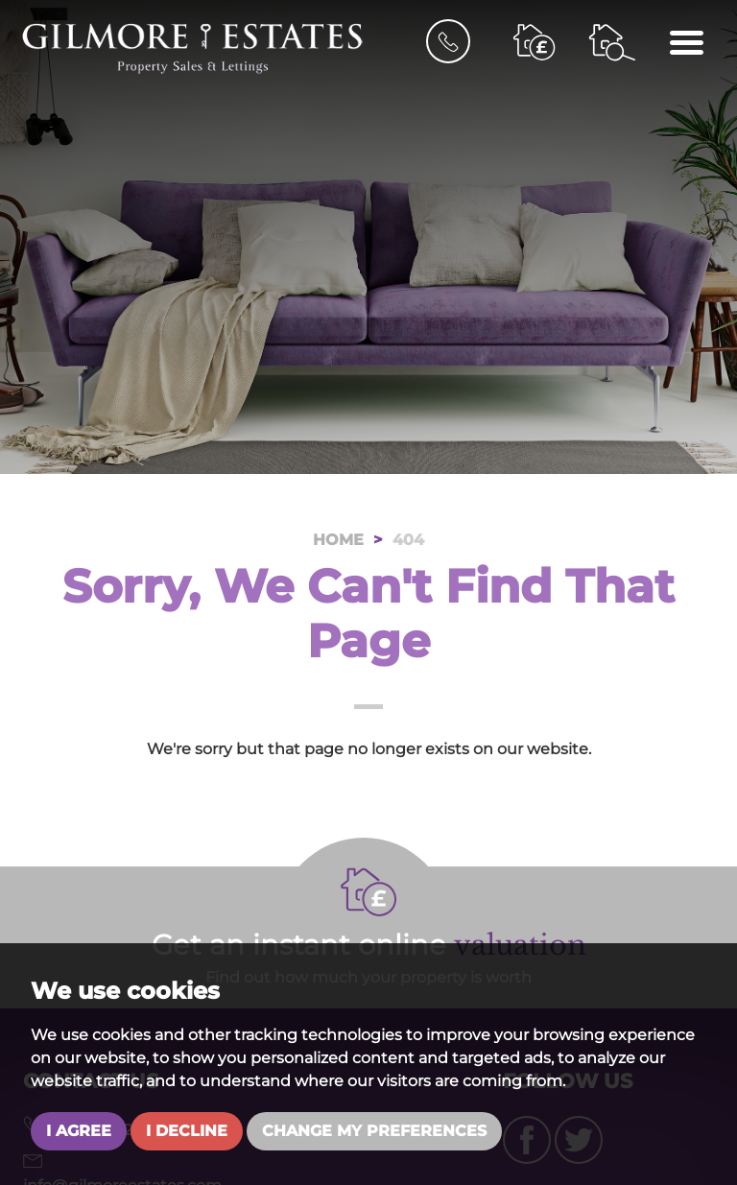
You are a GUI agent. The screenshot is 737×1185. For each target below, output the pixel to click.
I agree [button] (78, 1131)
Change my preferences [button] (374, 1131)
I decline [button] (186, 1131)
